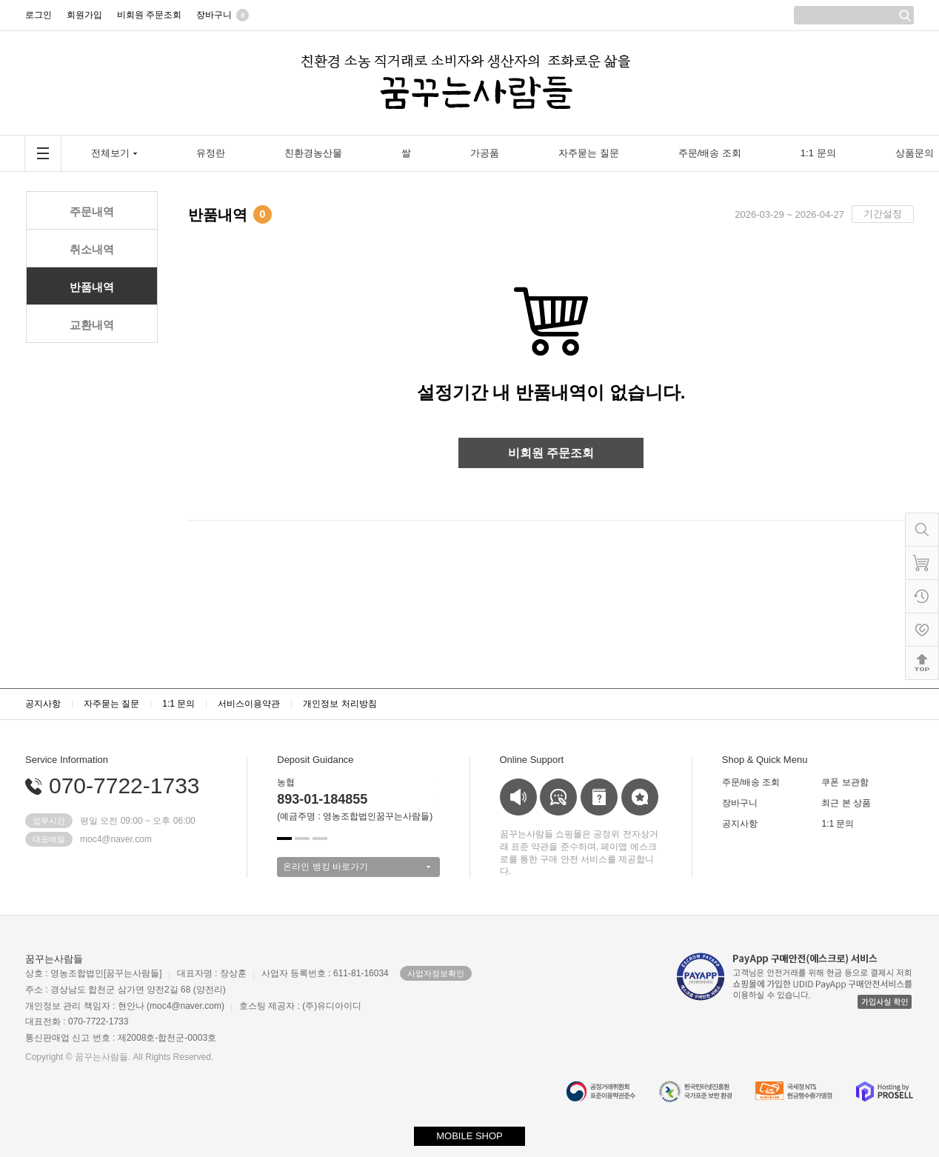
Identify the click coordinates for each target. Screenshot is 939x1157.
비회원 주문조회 (551, 453)
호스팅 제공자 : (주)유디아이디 (300, 1006)
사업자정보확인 (435, 973)
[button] (284, 838)
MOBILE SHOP (469, 1135)
